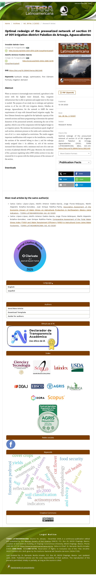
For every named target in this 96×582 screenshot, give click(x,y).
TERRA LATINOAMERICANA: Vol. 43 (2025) (38, 221)
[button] (66, 174)
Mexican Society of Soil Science (38, 549)
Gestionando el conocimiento (22, 575)
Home (7, 23)
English (11, 295)
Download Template (17, 320)
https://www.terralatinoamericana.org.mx (36, 554)
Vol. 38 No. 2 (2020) (31, 23)
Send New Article (15, 316)
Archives (16, 23)
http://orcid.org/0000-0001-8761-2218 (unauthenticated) (31, 51)
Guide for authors (16, 324)
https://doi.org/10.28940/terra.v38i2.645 (25, 70)
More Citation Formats (68, 153)
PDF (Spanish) (68, 93)
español (11, 298)
